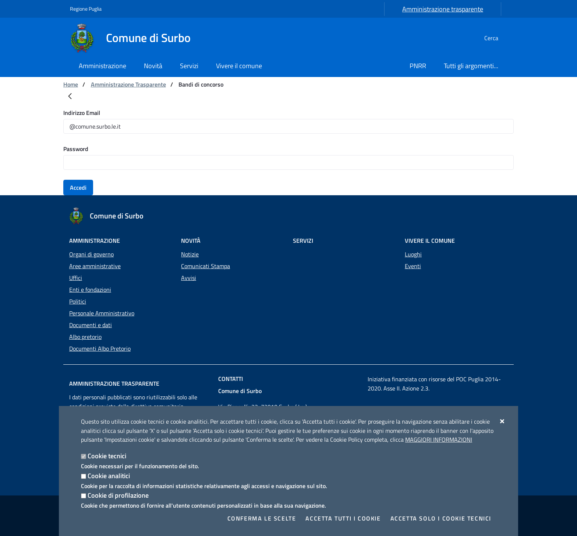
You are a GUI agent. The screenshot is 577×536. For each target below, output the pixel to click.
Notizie (190, 254)
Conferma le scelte (261, 518)
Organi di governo (91, 254)
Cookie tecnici (107, 456)
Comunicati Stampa (205, 266)
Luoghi (413, 254)
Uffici (75, 277)
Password (75, 148)
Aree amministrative (95, 266)
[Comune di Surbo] (134, 38)
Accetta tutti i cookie (342, 518)
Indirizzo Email (81, 112)
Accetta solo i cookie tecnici (440, 518)
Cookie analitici (109, 476)
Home (70, 84)
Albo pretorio (85, 336)
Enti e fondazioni (90, 289)
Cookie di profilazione (118, 495)
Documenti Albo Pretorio (100, 348)
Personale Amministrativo (101, 313)
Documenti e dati (90, 324)
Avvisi (188, 277)
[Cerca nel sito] (498, 38)
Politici (77, 301)
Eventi (413, 266)
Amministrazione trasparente (442, 9)
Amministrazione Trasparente (128, 84)
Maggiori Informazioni (438, 439)
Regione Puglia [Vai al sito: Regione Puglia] (86, 9)
